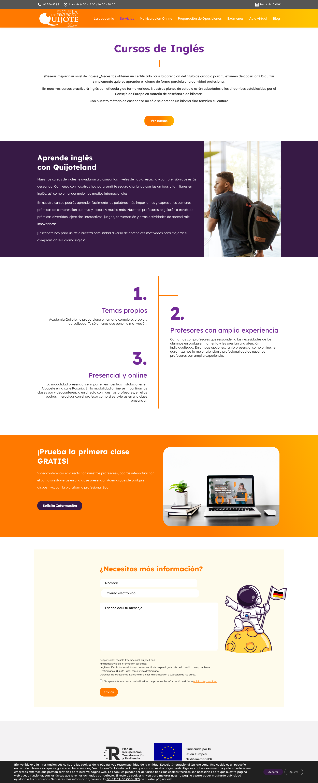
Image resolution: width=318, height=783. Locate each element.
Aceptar (267, 772)
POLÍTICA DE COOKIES (162, 779)
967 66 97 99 (48, 4)
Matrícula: (268, 4)
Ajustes (292, 772)
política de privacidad (205, 671)
